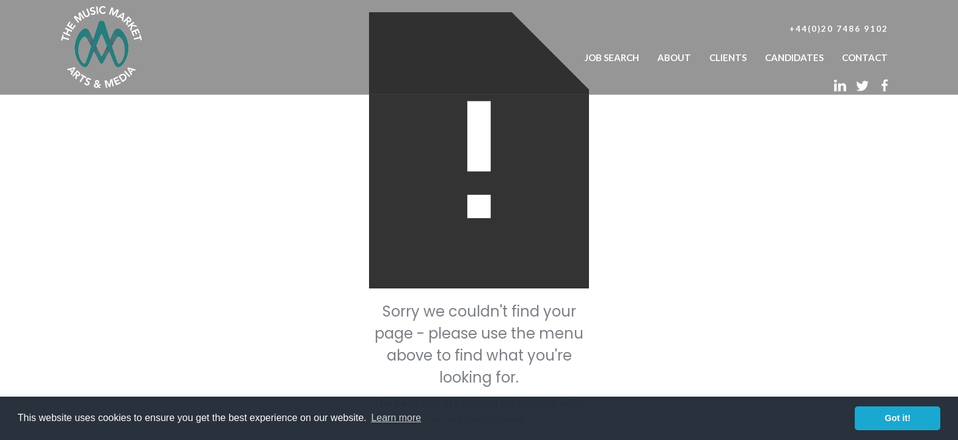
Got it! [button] (897, 418)
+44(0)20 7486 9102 (838, 29)
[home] (101, 44)
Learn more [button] (396, 418)
